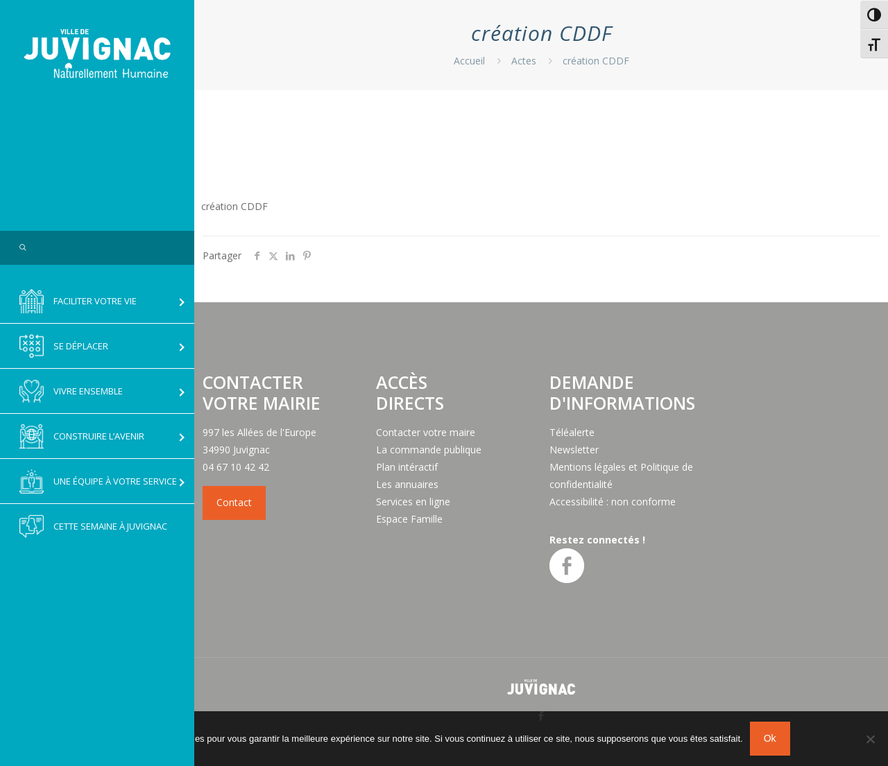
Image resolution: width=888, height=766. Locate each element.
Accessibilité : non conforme (612, 501)
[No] (871, 739)
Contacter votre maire (425, 432)
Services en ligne (413, 501)
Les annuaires (407, 484)
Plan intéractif (407, 466)
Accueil (469, 60)
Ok (770, 738)
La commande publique (428, 449)
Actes (523, 60)
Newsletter (574, 449)
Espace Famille (409, 518)
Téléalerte (572, 432)
